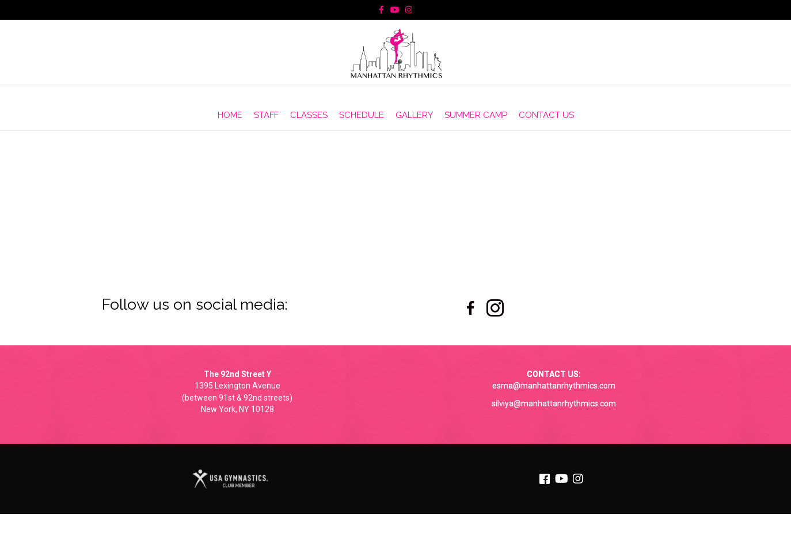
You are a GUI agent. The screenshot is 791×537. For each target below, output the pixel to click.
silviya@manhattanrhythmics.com (554, 403)
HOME (230, 115)
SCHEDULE (361, 115)
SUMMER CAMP (475, 115)
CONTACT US (546, 115)
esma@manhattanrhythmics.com (553, 385)
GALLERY (414, 115)
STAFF (266, 115)
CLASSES (309, 115)
